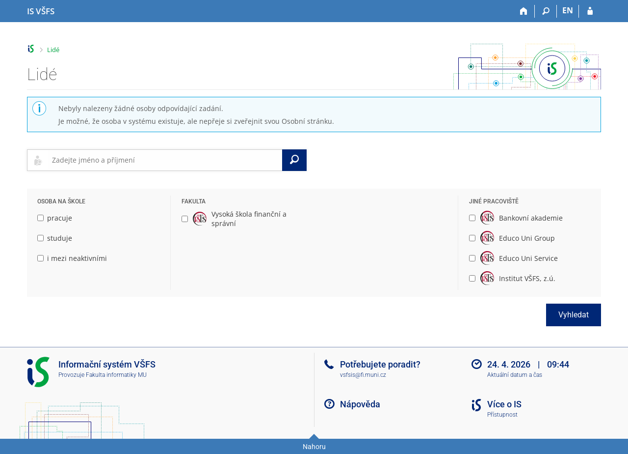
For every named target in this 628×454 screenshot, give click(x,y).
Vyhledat (573, 314)
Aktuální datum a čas (514, 374)
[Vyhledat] (294, 160)
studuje (54, 238)
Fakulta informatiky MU (116, 374)
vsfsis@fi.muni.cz (363, 374)
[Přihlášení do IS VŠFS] (590, 11)
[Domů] (524, 11)
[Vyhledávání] (546, 11)
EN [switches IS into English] (567, 10)
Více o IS (504, 404)
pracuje (54, 218)
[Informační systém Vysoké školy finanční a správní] (40, 11)
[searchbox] (165, 160)
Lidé (53, 49)
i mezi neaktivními (72, 258)
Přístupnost (502, 414)
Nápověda (360, 404)
